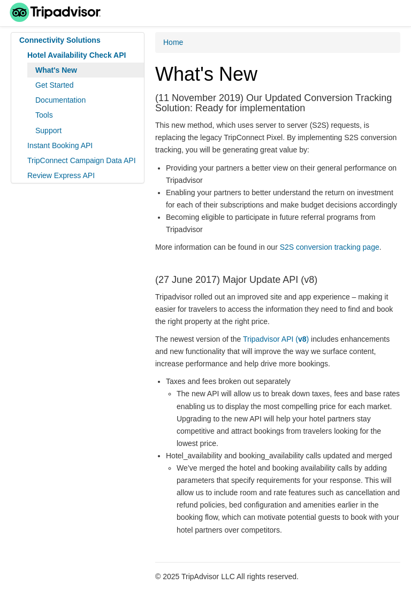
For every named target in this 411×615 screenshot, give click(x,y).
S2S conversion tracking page (329, 247)
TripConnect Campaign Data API (81, 160)
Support (48, 130)
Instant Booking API (60, 145)
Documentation (60, 100)
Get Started (54, 85)
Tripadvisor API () (276, 339)
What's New (56, 70)
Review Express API (61, 175)
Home (173, 42)
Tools (44, 115)
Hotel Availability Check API (76, 55)
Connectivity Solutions (60, 40)
